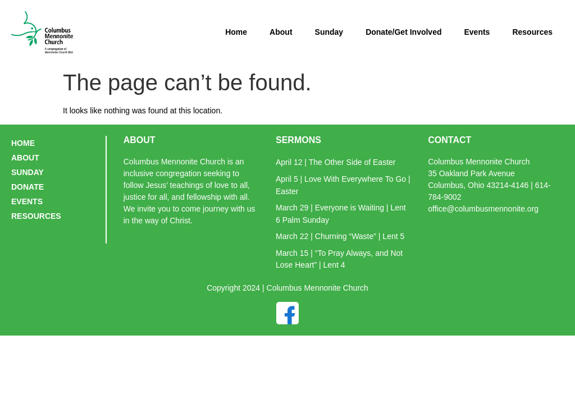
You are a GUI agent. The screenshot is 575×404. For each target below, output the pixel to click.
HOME (23, 143)
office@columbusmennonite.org (483, 208)
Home (236, 31)
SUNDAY (27, 172)
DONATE (27, 186)
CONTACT (449, 140)
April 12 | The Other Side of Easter (336, 162)
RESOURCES (36, 216)
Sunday (329, 31)
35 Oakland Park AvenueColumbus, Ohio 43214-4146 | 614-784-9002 (489, 185)
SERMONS (298, 140)
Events (477, 31)
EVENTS (27, 201)
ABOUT (25, 157)
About (281, 31)
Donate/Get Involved (403, 31)
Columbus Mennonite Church (479, 161)
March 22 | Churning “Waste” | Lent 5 (340, 236)
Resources (532, 31)
